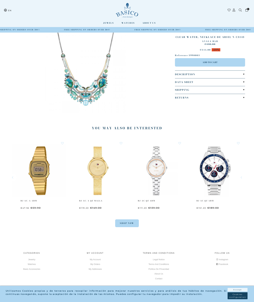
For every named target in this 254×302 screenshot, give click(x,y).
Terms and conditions (159, 264)
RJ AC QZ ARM (146, 200)
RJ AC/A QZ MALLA (91, 200)
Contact (158, 278)
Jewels (108, 22)
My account (95, 259)
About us (149, 22)
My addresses (95, 269)
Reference (181, 55)
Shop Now (127, 223)
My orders (95, 264)
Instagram (222, 259)
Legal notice (159, 259)
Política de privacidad (158, 269)
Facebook (222, 264)
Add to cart (210, 62)
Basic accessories (31, 269)
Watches (128, 22)
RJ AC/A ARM (29, 200)
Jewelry (31, 259)
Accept (237, 290)
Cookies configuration (237, 295)
